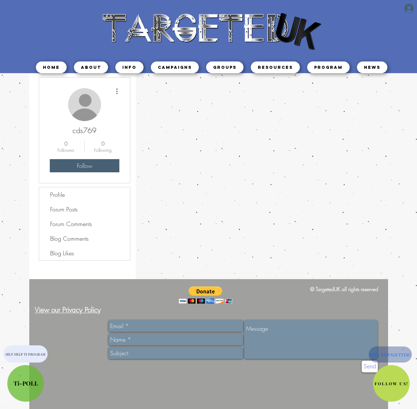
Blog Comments (69, 238)
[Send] (370, 366)
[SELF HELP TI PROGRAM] (25, 354)
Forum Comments (71, 224)
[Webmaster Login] (63, 362)
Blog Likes (62, 253)
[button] (129, 67)
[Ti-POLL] (25, 383)
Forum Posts (64, 209)
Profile (57, 195)
